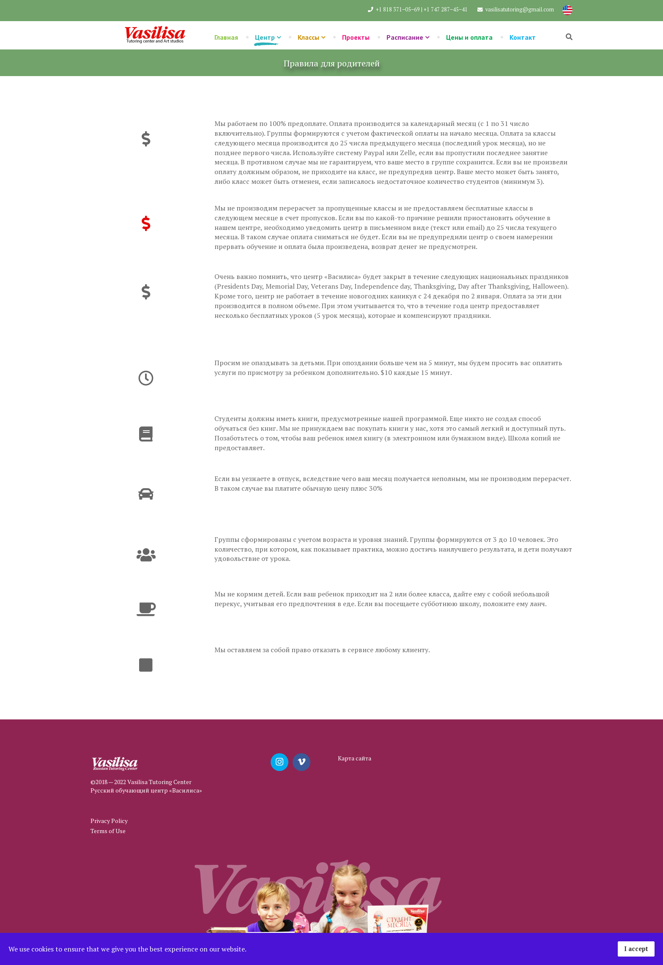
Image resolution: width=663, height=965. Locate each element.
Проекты (356, 37)
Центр (265, 37)
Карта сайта (354, 758)
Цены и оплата (469, 37)
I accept (636, 949)
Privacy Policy (109, 821)
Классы (308, 37)
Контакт (523, 37)
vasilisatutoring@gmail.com (519, 9)
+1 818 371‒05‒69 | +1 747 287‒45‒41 (422, 9)
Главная (226, 37)
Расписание (404, 37)
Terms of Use (108, 831)
